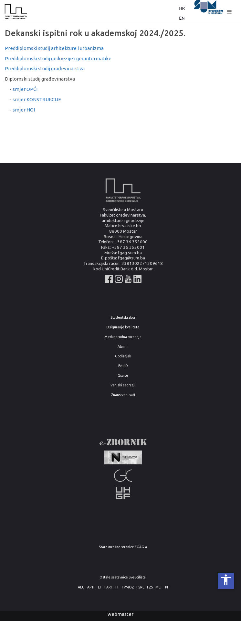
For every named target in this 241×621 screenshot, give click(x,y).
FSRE (140, 587)
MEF (158, 587)
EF (100, 587)
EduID (123, 366)
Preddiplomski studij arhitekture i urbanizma (54, 48)
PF (167, 587)
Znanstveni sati (123, 395)
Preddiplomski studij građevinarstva (45, 68)
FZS (150, 587)
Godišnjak (123, 356)
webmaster (120, 614)
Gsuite (123, 375)
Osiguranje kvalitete (123, 327)
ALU (81, 587)
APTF (91, 587)
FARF (108, 587)
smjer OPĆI (25, 89)
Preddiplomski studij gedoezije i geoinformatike (58, 58)
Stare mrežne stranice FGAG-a (123, 547)
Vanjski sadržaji (122, 385)
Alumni (123, 346)
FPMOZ (128, 587)
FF (117, 587)
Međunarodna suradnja (122, 337)
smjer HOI (24, 109)
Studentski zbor (122, 317)
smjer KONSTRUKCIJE (37, 99)
